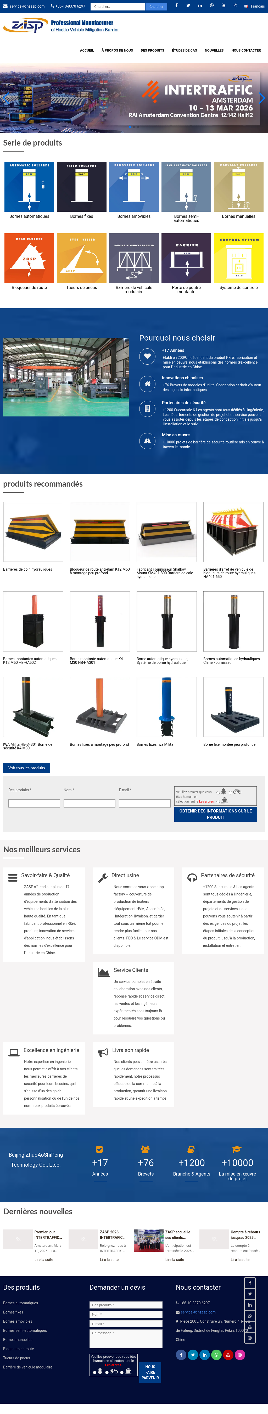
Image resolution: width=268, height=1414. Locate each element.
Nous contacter (246, 50)
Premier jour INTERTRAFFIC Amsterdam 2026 (49, 1235)
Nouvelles (214, 50)
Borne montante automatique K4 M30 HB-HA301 (96, 661)
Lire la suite (44, 1259)
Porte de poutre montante (186, 289)
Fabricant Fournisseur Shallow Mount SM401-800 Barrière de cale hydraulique (165, 573)
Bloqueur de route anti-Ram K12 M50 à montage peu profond (100, 571)
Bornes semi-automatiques (186, 218)
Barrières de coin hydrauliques (27, 569)
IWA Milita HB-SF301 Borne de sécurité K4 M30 (27, 746)
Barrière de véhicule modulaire (134, 289)
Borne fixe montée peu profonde (229, 744)
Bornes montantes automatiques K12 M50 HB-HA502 (30, 661)
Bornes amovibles (133, 216)
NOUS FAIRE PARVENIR (150, 1372)
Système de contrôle (239, 287)
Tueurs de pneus (81, 287)
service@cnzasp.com (27, 6)
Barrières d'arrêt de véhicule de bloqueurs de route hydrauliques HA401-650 (229, 573)
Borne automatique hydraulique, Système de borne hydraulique (162, 661)
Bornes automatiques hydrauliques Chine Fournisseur (231, 661)
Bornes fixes (81, 216)
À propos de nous (117, 50)
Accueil (87, 50)
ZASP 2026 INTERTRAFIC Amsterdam (111, 1235)
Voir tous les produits (26, 767)
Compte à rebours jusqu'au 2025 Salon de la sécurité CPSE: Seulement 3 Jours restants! (245, 1235)
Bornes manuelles (238, 216)
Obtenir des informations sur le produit (216, 814)
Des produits (152, 50)
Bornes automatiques (29, 216)
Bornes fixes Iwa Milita (155, 744)
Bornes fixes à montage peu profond (99, 744)
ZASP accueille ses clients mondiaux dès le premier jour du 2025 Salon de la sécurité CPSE (179, 1235)
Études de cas (184, 50)
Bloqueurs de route (29, 287)
